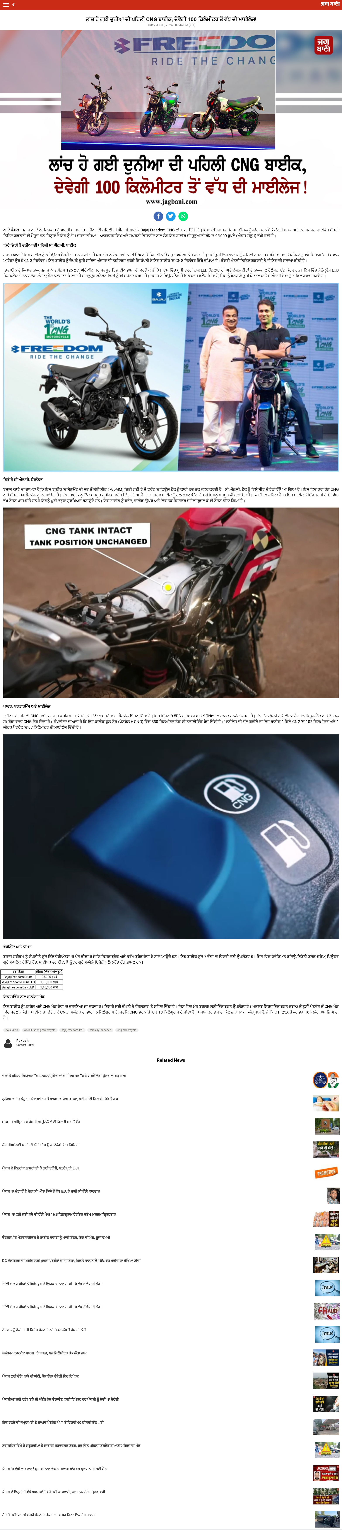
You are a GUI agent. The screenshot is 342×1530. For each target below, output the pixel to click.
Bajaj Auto (11, 1030)
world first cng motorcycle (39, 1030)
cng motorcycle (126, 1030)
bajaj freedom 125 (72, 1030)
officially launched (100, 1030)
